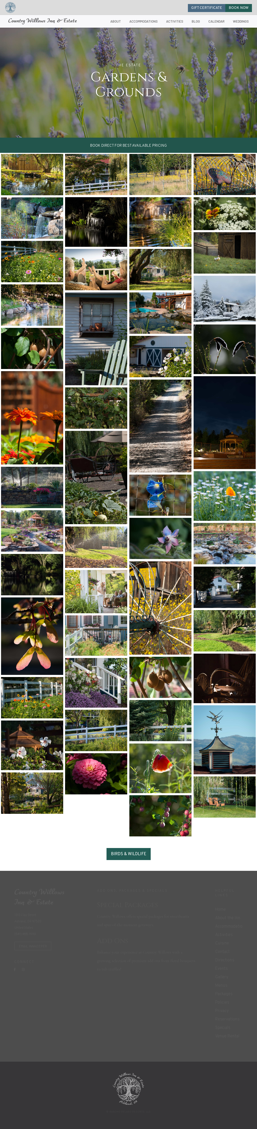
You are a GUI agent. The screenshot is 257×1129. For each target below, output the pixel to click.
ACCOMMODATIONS (143, 21)
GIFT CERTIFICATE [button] (206, 8)
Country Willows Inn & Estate (42, 21)
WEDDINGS (241, 21)
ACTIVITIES (174, 21)
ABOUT (115, 21)
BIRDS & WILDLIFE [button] (128, 854)
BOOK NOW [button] (239, 8)
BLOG (196, 21)
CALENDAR (216, 21)
